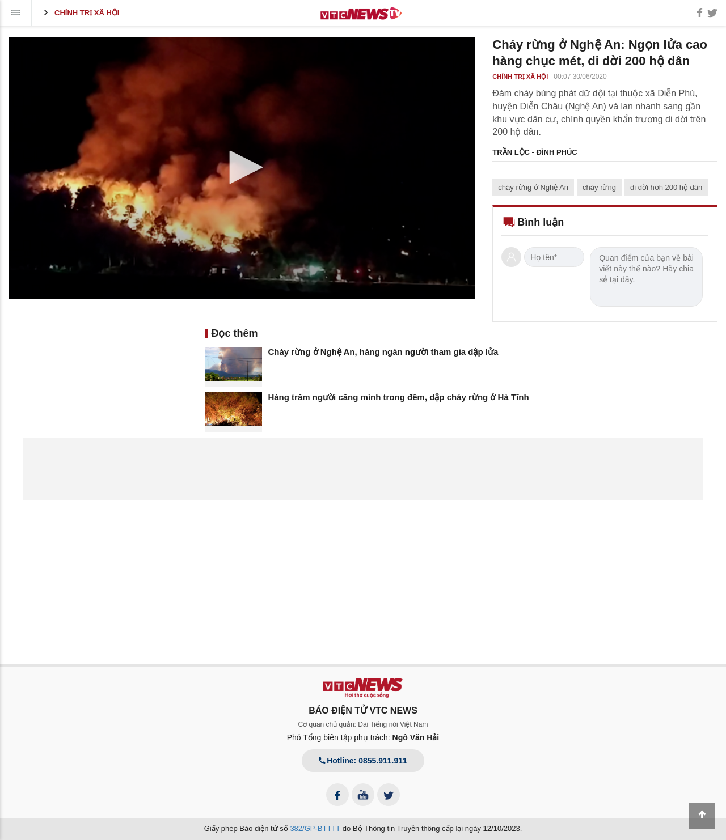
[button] (242, 167)
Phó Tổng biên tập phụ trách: (363, 737)
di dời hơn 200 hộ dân (666, 187)
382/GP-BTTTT (315, 828)
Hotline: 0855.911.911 (363, 760)
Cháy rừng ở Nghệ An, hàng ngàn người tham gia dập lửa (383, 352)
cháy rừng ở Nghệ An (533, 187)
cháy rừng (599, 187)
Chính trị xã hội (79, 12)
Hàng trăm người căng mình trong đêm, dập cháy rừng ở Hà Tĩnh (398, 397)
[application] (242, 168)
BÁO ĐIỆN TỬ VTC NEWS (363, 710)
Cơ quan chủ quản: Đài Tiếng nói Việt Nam (363, 724)
